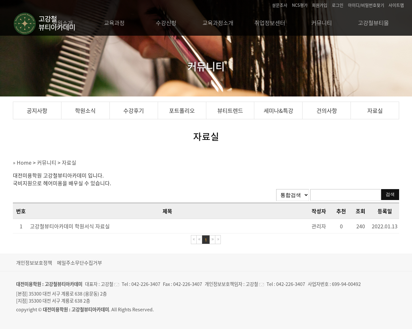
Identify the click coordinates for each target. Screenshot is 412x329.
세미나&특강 (278, 110)
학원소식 (85, 110)
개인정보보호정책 (34, 262)
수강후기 (133, 110)
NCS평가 (300, 5)
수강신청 (166, 23)
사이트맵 (396, 5)
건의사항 (326, 110)
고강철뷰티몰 (373, 23)
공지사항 (37, 110)
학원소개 (62, 23)
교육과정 (114, 23)
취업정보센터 (269, 23)
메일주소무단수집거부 (79, 262)
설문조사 (279, 5)
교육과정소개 (217, 23)
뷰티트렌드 (230, 110)
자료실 (375, 110)
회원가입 (319, 5)
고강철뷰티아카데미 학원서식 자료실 (70, 226)
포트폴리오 (182, 110)
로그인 (337, 5)
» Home (22, 162)
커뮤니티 (321, 23)
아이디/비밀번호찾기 (366, 5)
